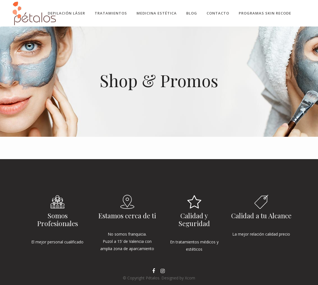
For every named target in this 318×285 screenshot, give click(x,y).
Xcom (190, 278)
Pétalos (152, 278)
